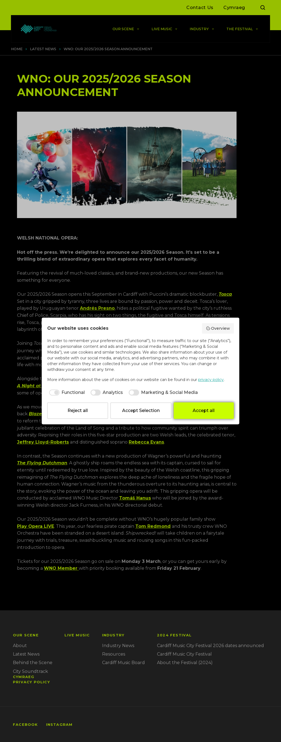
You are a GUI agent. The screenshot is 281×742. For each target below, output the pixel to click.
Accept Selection (141, 410)
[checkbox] (66, 392)
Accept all (204, 410)
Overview (218, 328)
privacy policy (211, 379)
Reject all (78, 410)
